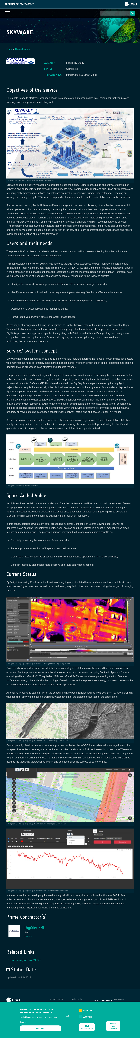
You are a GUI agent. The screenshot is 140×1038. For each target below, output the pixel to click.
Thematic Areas (22, 49)
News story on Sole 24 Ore (26, 960)
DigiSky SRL (34, 927)
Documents (119, 999)
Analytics (87, 1017)
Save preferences (87, 1027)
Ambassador (77, 999)
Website (28, 936)
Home (9, 49)
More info (40, 1028)
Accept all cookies (113, 1026)
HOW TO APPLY (57, 999)
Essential (87, 1010)
